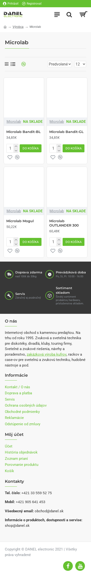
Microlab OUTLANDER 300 (64, 223)
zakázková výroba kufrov (46, 354)
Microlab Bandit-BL (23, 132)
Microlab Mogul (20, 221)
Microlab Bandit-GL (66, 132)
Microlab (14, 121)
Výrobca (18, 27)
